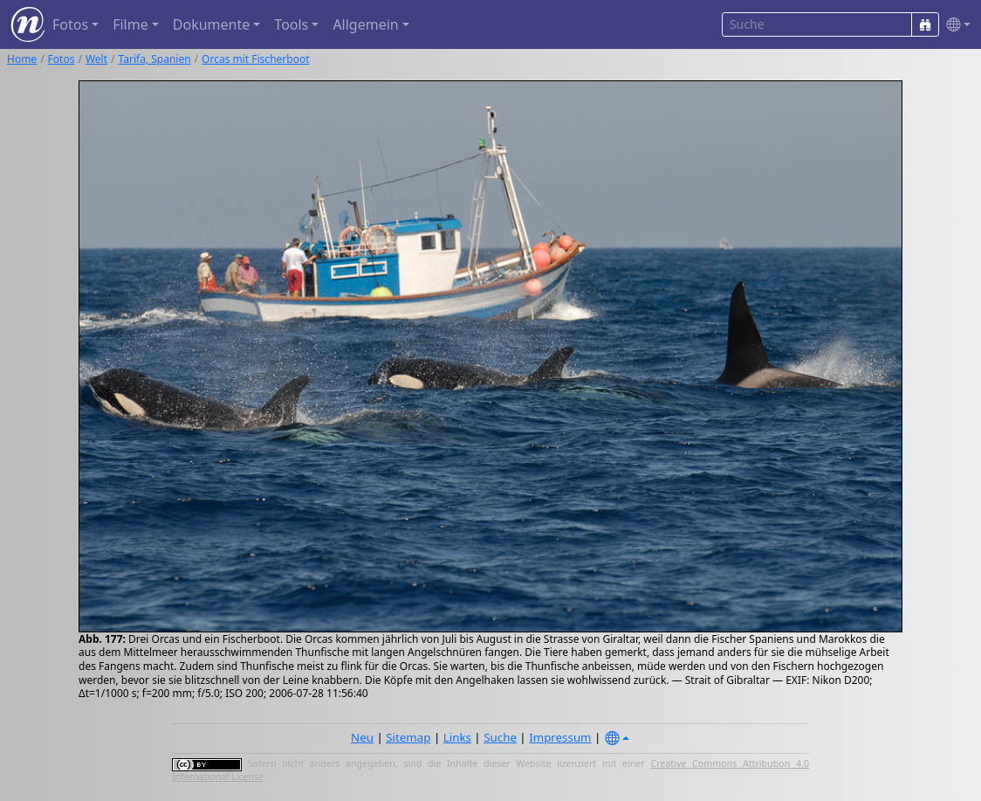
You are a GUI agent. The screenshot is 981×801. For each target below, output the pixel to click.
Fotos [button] (70, 24)
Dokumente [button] (211, 24)
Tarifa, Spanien (155, 59)
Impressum (560, 737)
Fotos (61, 59)
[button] (955, 25)
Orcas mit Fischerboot (255, 59)
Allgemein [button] (365, 24)
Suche (500, 737)
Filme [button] (130, 24)
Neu (362, 737)
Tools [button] (291, 24)
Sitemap (408, 737)
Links (457, 737)
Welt (96, 59)
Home (22, 59)
